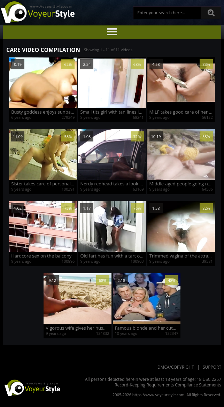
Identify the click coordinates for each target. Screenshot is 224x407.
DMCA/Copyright (175, 367)
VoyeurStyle (31, 387)
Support (212, 367)
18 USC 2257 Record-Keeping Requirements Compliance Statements (168, 382)
